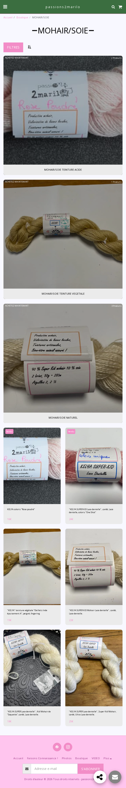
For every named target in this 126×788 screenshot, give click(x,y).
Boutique (22, 17)
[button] (5, 6)
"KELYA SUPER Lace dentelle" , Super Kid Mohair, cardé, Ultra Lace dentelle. (92, 713)
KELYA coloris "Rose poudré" (21, 509)
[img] (32, 466)
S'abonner (90, 769)
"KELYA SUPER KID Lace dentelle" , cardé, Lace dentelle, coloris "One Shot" (91, 511)
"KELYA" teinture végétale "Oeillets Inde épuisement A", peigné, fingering (27, 612)
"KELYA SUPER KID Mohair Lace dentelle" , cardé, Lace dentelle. (92, 612)
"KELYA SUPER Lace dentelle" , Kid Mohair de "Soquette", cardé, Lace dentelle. (29, 713)
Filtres (13, 47)
